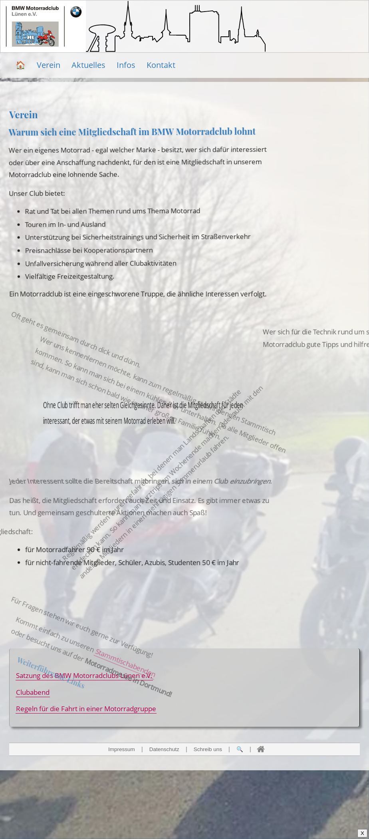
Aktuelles (88, 65)
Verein (48, 65)
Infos (126, 65)
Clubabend (33, 692)
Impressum (121, 749)
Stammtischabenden (114, 693)
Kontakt (161, 65)
